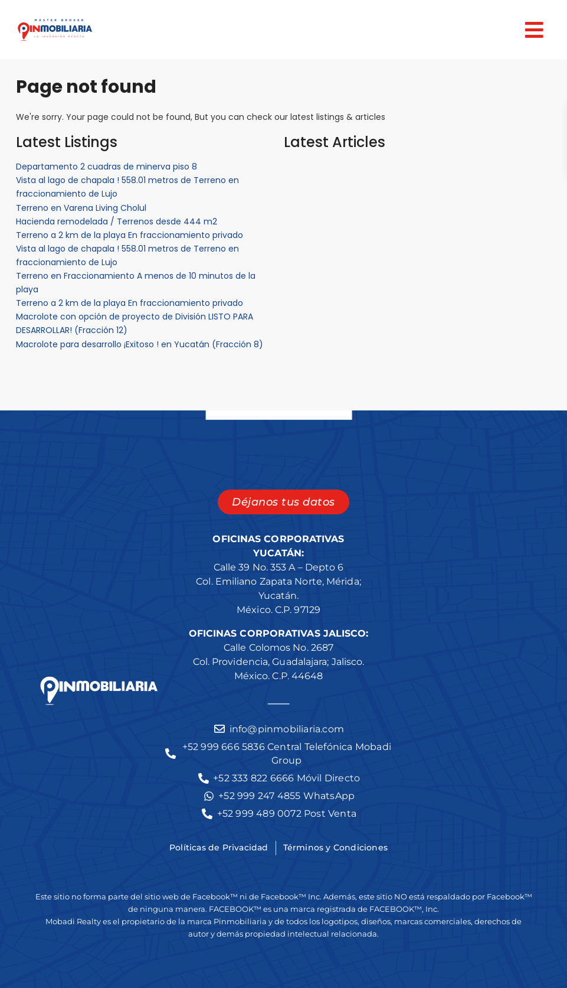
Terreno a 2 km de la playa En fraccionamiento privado (129, 235)
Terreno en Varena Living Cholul (81, 208)
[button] (327, 30)
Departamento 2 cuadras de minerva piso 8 (106, 166)
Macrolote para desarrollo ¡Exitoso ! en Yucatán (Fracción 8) (139, 344)
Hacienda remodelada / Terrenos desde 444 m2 (116, 221)
